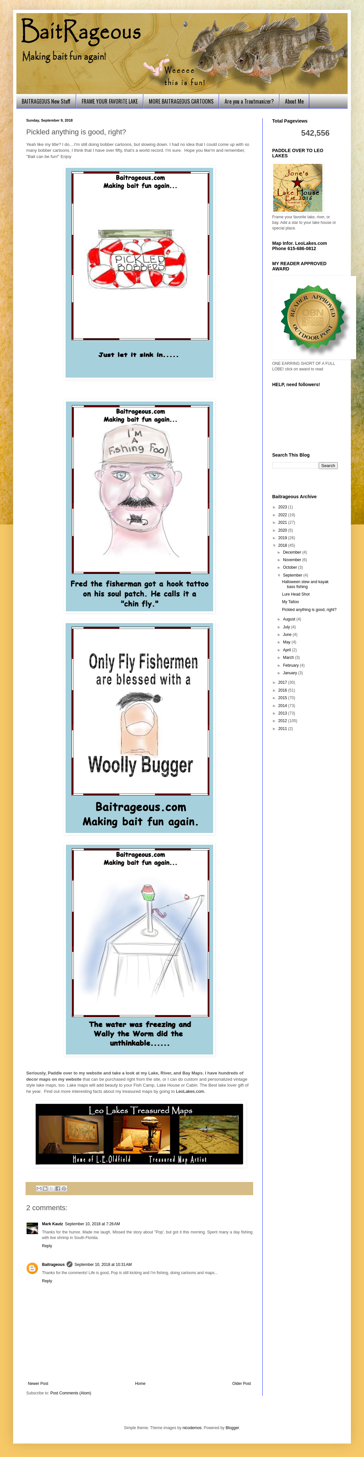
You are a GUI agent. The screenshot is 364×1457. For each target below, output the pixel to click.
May (287, 642)
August (289, 619)
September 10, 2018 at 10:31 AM (102, 1264)
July (287, 627)
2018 (283, 545)
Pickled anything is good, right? (309, 609)
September (293, 575)
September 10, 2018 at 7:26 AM (92, 1224)
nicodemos (192, 1428)
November (292, 560)
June (288, 634)
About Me (294, 101)
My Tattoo (290, 602)
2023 (283, 507)
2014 (283, 705)
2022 (283, 515)
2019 (283, 538)
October (290, 567)
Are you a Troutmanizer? (249, 101)
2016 (283, 690)
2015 (283, 698)
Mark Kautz (52, 1224)
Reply (47, 1246)
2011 (283, 728)
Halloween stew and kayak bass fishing (305, 584)
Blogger (232, 1428)
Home (140, 1383)
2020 (283, 530)
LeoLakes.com (190, 1091)
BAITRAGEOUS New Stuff (46, 101)
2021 (283, 522)
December (292, 552)
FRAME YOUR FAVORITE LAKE (110, 101)
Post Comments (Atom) (70, 1393)
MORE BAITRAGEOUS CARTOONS (181, 101)
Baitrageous (53, 1264)
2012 (283, 721)
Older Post (241, 1383)
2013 (283, 713)
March (289, 657)
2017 (283, 682)
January (290, 673)
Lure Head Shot (296, 594)
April (287, 650)
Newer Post (38, 1383)
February (291, 665)
